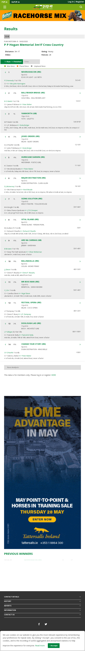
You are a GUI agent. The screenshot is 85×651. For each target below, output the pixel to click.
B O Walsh (8, 101)
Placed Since (24, 66)
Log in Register (76, 1)
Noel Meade (26, 190)
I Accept (54, 645)
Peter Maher (26, 104)
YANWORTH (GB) (29, 113)
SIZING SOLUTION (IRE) (31, 199)
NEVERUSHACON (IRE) (31, 72)
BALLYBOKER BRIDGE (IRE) (33, 93)
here (53, 375)
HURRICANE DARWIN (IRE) (33, 157)
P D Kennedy (9, 80)
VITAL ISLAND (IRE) (30, 219)
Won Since (11, 66)
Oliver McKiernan (34, 252)
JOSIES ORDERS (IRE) (30, 136)
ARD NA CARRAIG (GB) (31, 240)
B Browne (8, 249)
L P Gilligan (8, 332)
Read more (40, 645)
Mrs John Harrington (16, 84)
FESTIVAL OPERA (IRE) (31, 302)
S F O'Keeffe (8, 353)
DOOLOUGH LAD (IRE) (31, 323)
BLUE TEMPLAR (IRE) (32, 570)
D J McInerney (9, 186)
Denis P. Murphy (27, 273)
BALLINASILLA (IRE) (30, 261)
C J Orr (6, 290)
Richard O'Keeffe (28, 231)
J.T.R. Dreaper (31, 210)
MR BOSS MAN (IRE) (30, 282)
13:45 (7, 36)
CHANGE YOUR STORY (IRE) (33, 344)
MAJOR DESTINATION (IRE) (33, 178)
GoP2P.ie (15, 2)
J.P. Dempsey (24, 314)
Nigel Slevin (24, 293)
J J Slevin (7, 269)
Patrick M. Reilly (26, 335)
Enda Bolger (23, 125)
